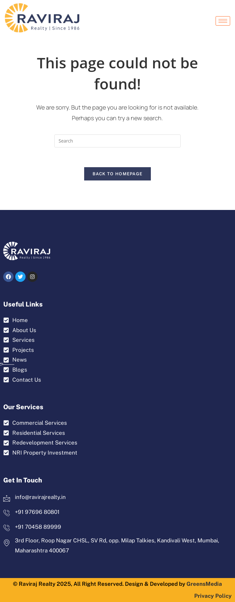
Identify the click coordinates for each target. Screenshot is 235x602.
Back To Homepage (118, 173)
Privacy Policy (213, 596)
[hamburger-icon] (223, 21)
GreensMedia (204, 584)
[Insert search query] (117, 140)
